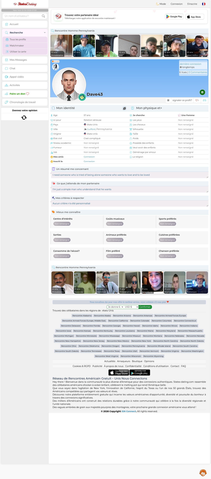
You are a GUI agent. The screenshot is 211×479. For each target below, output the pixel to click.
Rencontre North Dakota (192, 407)
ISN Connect (129, 477)
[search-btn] (43, 16)
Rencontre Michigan (64, 402)
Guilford (91, 129)
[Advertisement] (129, 17)
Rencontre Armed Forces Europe (170, 381)
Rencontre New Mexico (118, 407)
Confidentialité (133, 432)
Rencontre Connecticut (185, 387)
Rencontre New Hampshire (68, 407)
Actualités (109, 427)
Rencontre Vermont (149, 417)
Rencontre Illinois (169, 392)
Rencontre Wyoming (153, 422)
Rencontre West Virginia (106, 422)
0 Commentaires (198, 72)
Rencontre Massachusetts (190, 397)
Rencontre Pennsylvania (133, 412)
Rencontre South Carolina (185, 412)
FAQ (183, 432)
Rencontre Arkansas (142, 381)
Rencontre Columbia (161, 387)
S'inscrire (192, 4)
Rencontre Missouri (131, 402)
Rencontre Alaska (102, 381)
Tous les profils (16, 39)
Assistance (203, 473)
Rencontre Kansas (82, 397)
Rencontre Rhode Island (158, 412)
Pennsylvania (104, 129)
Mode (161, 4)
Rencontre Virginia (170, 417)
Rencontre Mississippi (109, 402)
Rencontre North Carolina (165, 407)
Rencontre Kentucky (103, 397)
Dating (24, 4)
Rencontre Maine (145, 397)
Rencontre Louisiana (125, 397)
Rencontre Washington (192, 417)
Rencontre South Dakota (67, 417)
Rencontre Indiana (189, 392)
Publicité (97, 432)
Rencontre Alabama (81, 381)
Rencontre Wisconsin (131, 422)
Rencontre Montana (152, 402)
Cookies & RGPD (82, 432)
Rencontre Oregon (110, 412)
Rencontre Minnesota (86, 402)
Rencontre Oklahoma (89, 412)
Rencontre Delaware (71, 392)
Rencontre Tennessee (91, 417)
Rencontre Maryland (165, 397)
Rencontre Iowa (63, 397)
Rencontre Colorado (139, 387)
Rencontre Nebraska (174, 402)
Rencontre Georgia (111, 392)
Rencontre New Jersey (93, 407)
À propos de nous (113, 432)
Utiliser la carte (16, 51)
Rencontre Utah (129, 417)
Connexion (177, 4)
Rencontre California (118, 387)
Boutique (137, 427)
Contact (174, 432)
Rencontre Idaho (150, 392)
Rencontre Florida (91, 392)
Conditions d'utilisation (156, 432)
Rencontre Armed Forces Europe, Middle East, (84, 387)
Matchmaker (15, 45)
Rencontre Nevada (195, 402)
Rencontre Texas (112, 417)
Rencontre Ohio (68, 412)
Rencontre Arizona (122, 381)
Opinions (149, 427)
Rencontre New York (141, 407)
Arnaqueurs (123, 427)
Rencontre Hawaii (131, 392)
